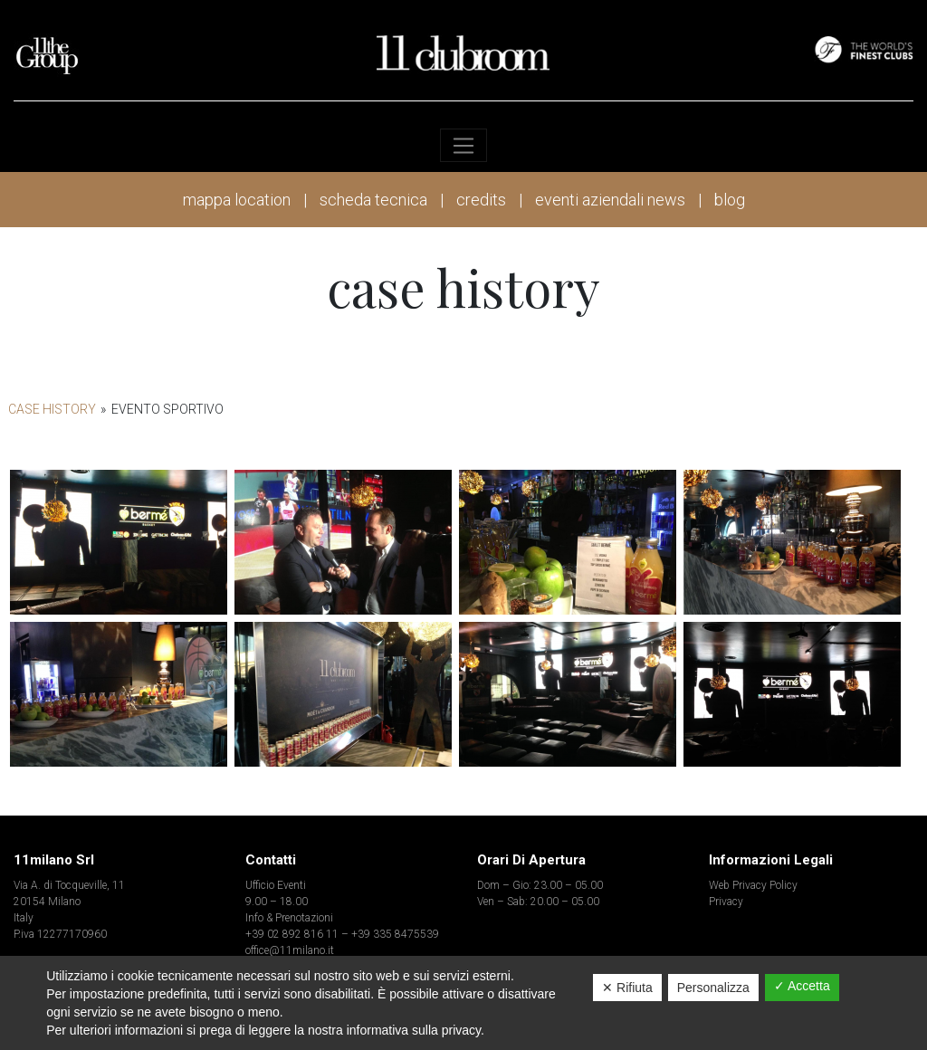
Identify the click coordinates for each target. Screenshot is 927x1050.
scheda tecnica (373, 199)
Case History (52, 409)
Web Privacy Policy (753, 885)
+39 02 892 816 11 (292, 934)
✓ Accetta (802, 985)
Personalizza (713, 987)
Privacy (726, 901)
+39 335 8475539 (395, 934)
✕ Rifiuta (627, 987)
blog (729, 199)
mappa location (237, 199)
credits (481, 199)
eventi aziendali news (610, 199)
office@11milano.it (289, 950)
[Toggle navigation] (463, 145)
